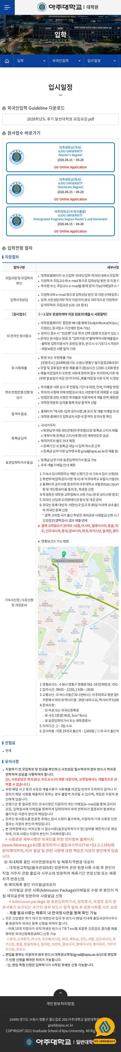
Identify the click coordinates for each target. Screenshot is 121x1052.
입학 (20, 61)
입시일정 (94, 61)
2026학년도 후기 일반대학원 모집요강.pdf (60, 119)
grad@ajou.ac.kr (60, 1025)
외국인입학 (60, 61)
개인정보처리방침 (60, 1004)
